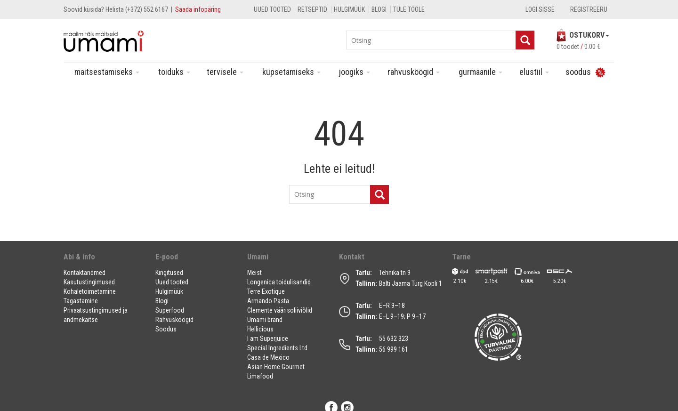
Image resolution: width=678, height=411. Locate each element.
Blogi (379, 9)
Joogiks (354, 72)
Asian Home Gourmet (276, 367)
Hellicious (260, 329)
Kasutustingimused (89, 282)
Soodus (166, 329)
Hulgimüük (349, 9)
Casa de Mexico (268, 357)
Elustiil (534, 72)
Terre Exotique (266, 291)
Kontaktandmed (84, 272)
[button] (104, 260)
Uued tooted (272, 9)
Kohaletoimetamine (90, 291)
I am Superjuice (267, 338)
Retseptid (312, 9)
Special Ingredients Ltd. (278, 348)
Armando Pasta (268, 301)
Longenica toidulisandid (279, 282)
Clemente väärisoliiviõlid (279, 310)
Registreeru (588, 9)
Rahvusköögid (413, 72)
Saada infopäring (198, 9)
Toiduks (174, 72)
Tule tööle (409, 9)
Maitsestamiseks (106, 72)
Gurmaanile (480, 72)
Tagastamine (81, 301)
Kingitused (169, 272)
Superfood (169, 310)
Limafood (260, 376)
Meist (254, 272)
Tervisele (225, 72)
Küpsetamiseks (291, 72)
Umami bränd (264, 319)
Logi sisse (540, 9)
